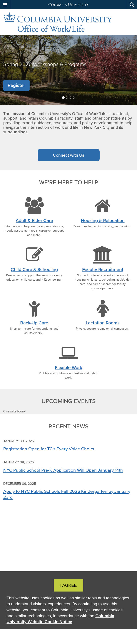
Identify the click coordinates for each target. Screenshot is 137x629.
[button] (5, 4)
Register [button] (16, 85)
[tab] (63, 97)
